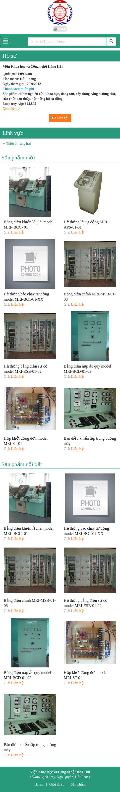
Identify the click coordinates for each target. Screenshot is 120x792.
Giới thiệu (56, 784)
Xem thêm (11, 109)
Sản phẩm (78, 784)
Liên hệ (60, 118)
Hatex (38, 784)
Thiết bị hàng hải (18, 143)
